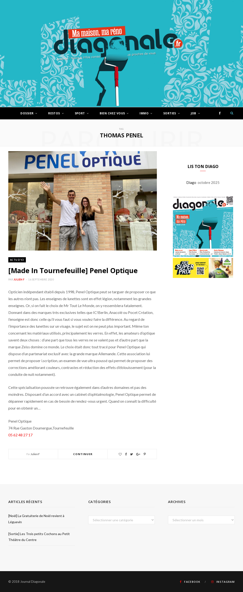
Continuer (83, 454)
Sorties (169, 113)
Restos (54, 113)
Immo (144, 113)
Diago (192, 182)
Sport (80, 113)
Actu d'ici (17, 259)
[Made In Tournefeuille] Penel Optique (72, 270)
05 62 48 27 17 (20, 435)
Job (193, 113)
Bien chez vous (112, 113)
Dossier (26, 113)
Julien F (19, 279)
